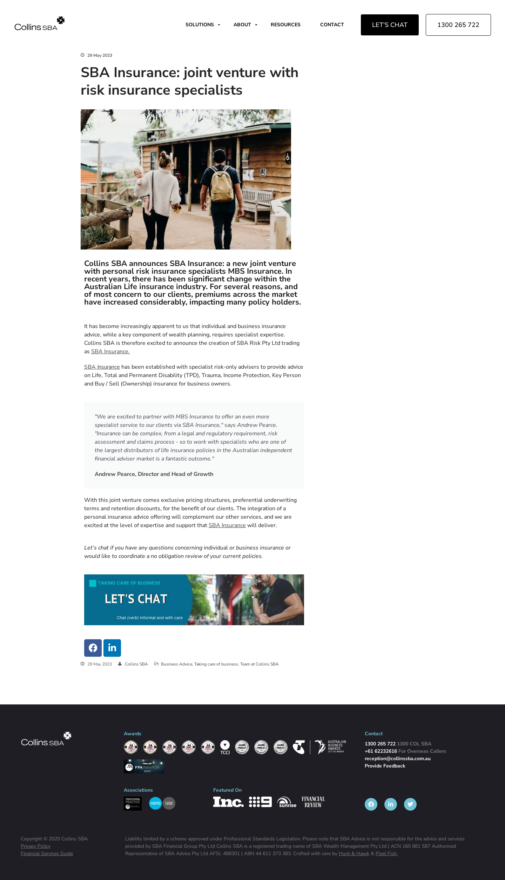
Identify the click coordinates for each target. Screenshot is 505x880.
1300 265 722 (458, 25)
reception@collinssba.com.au (398, 758)
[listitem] (371, 804)
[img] (39, 23)
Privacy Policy (35, 846)
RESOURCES (286, 24)
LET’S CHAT (390, 25)
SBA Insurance (102, 367)
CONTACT (332, 24)
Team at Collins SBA (259, 664)
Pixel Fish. (387, 853)
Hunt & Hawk (354, 853)
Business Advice (176, 664)
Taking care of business (216, 664)
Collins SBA (136, 664)
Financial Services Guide (47, 853)
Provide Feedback (385, 766)
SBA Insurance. (110, 351)
